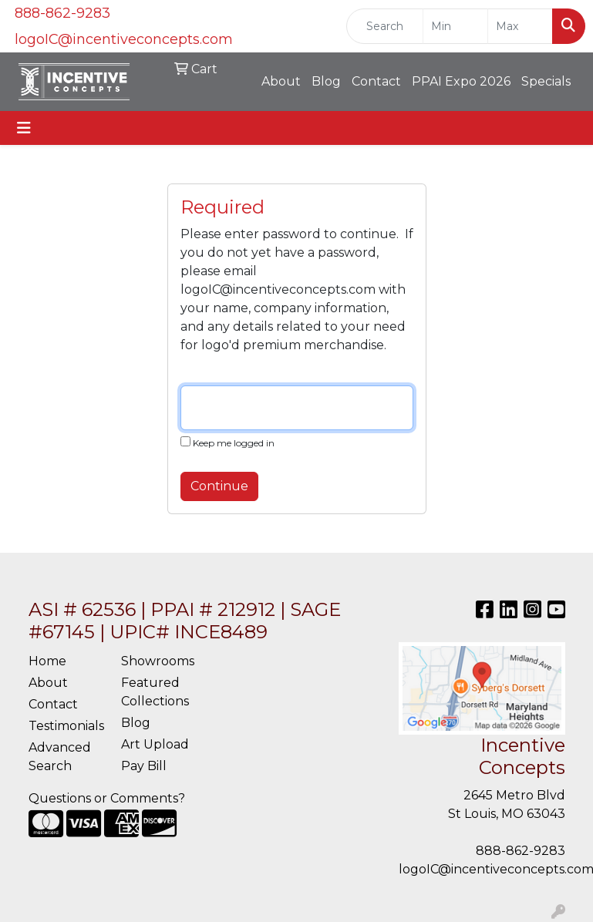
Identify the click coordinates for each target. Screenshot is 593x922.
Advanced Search (60, 756)
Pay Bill (144, 766)
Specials (546, 81)
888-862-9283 (62, 13)
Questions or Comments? (107, 798)
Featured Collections (155, 691)
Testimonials (66, 725)
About (281, 81)
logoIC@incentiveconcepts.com (124, 39)
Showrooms (157, 661)
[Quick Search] (384, 26)
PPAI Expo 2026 (461, 81)
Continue (219, 486)
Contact (376, 81)
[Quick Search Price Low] (455, 26)
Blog (326, 81)
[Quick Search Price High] (520, 26)
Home (47, 661)
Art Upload (155, 744)
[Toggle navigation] (24, 128)
